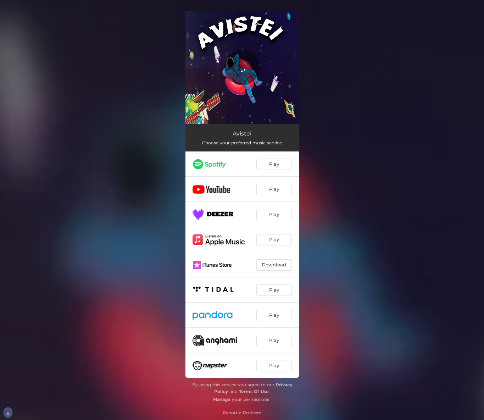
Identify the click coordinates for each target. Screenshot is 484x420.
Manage (221, 399)
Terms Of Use (254, 391)
